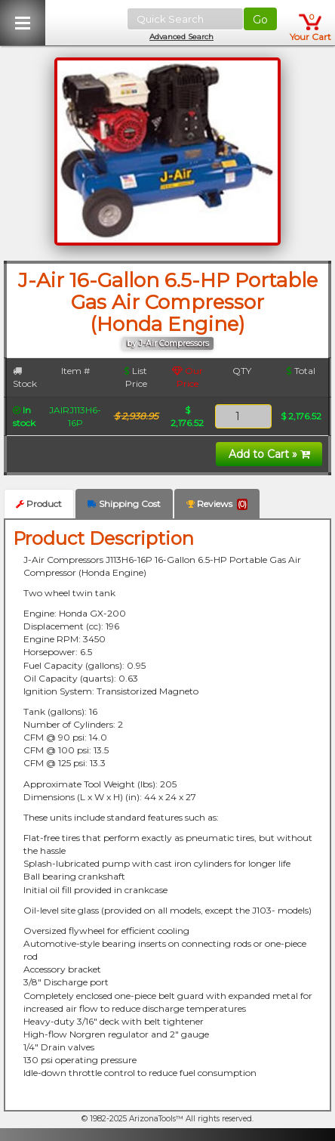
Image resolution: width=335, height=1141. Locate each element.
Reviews (216, 504)
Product (39, 503)
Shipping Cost (124, 503)
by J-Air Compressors (168, 343)
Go (260, 19)
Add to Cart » (269, 454)
